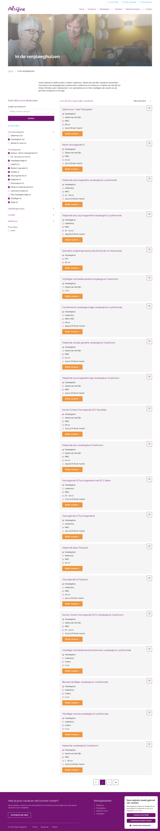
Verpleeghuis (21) (17, 139)
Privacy (35, 827)
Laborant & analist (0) (19, 191)
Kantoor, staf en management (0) (24, 153)
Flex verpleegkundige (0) (21, 195)
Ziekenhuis (100, 805)
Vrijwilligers (100, 814)
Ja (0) (13, 230)
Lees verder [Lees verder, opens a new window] (138, 811)
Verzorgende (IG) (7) (19, 176)
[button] (141, 825)
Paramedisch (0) (17, 183)
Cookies (54, 827)
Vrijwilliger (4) (16, 198)
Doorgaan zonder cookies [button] (141, 821)
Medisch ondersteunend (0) (22, 187)
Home (81, 9)
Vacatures (92, 9)
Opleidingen (104, 9)
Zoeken (31, 118)
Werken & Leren (102, 811)
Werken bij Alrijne (133, 9)
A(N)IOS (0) (15, 164)
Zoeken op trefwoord (16, 107)
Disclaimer (45, 827)
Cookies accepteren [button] (141, 815)
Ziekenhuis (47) (17, 136)
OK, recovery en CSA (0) (20, 157)
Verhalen (118, 9)
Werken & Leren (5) (18, 143)
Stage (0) (14, 202)
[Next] (115, 782)
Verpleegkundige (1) (19, 161)
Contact (149, 9)
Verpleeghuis (101, 808)
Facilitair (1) (15, 172)
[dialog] (141, 812)
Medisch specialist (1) (19, 168)
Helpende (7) (16, 179)
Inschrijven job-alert (19, 815)
